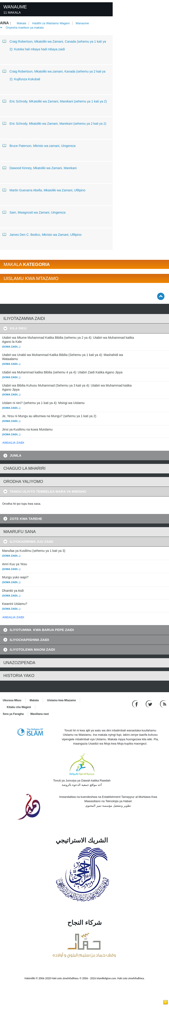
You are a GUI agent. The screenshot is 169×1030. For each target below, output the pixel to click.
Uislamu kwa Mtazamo (61, 700)
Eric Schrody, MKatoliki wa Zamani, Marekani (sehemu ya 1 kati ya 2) (55, 101)
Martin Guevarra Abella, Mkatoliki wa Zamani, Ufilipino (44, 190)
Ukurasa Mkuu (12, 700)
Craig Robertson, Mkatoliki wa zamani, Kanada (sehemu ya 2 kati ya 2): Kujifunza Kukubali (54, 74)
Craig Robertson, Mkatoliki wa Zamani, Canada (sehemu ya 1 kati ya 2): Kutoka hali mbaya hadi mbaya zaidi (54, 44)
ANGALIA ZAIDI (13, 442)
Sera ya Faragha (13, 714)
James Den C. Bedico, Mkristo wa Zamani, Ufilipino (42, 234)
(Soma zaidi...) (11, 346)
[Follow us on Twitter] (149, 703)
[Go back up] (160, 296)
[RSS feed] (163, 703)
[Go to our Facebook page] (135, 703)
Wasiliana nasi (39, 714)
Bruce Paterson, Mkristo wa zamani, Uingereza (39, 145)
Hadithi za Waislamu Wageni (50, 23)
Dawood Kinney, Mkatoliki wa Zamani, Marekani (40, 167)
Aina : (5, 23)
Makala (21, 23)
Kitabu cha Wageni (19, 707)
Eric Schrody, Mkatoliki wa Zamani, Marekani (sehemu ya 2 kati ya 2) (54, 123)
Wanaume (82, 23)
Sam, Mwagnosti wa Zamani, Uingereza (34, 212)
